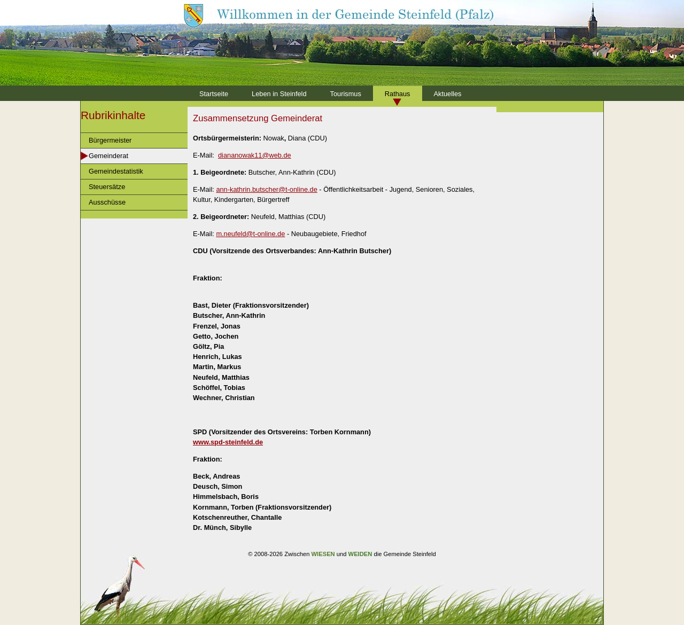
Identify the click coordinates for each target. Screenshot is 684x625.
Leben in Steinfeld (279, 94)
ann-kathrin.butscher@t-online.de (266, 189)
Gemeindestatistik (116, 171)
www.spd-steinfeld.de (228, 442)
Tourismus (345, 94)
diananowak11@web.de (254, 155)
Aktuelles (448, 94)
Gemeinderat (108, 156)
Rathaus (397, 94)
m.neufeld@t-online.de (250, 234)
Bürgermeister (110, 140)
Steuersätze (107, 187)
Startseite (213, 94)
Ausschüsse (107, 202)
